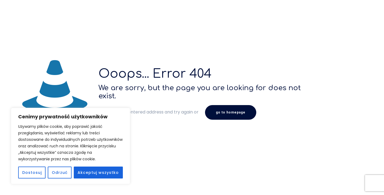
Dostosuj (32, 172)
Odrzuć (60, 172)
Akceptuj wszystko (98, 172)
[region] (70, 146)
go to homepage (230, 112)
